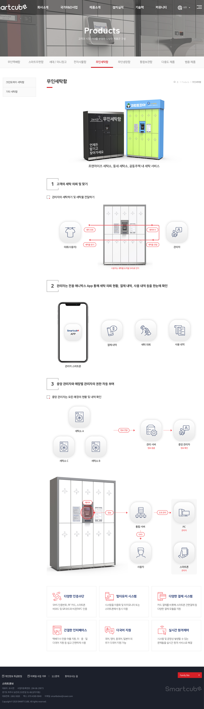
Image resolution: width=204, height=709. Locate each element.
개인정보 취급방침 (12, 676)
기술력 (139, 7)
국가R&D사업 (69, 7)
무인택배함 (14, 62)
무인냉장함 (124, 62)
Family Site (190, 675)
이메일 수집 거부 (37, 676)
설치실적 (118, 7)
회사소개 (42, 7)
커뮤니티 (161, 7)
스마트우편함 (35, 62)
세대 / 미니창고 (58, 62)
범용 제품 (190, 62)
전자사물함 (80, 62)
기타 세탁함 (19, 91)
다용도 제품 (168, 62)
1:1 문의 (55, 676)
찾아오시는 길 (71, 676)
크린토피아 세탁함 (19, 82)
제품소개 (94, 7)
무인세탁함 (102, 62)
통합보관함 (146, 62)
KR (186, 8)
